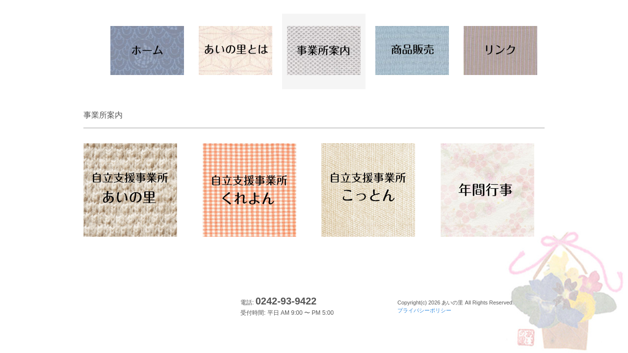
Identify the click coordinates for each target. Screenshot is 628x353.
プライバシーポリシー (424, 310)
